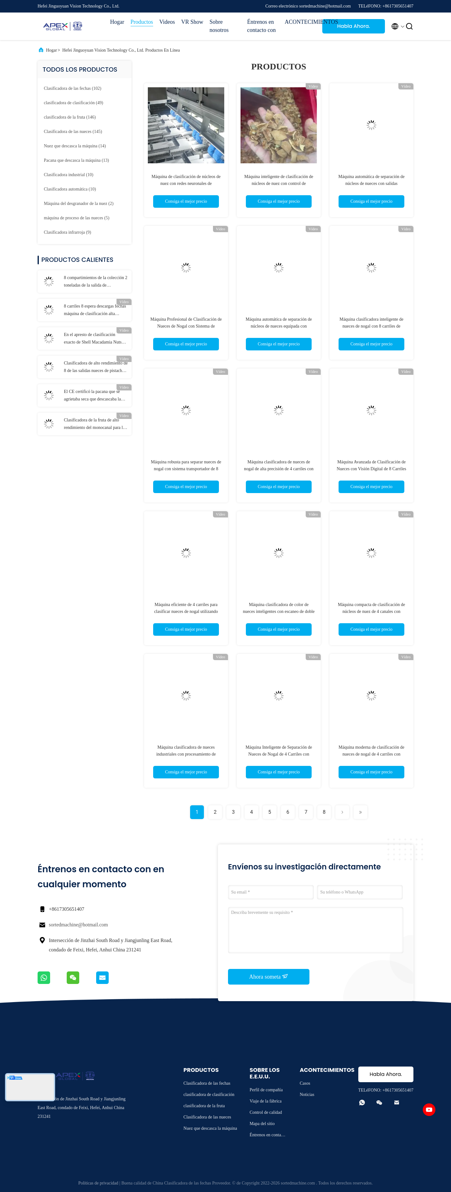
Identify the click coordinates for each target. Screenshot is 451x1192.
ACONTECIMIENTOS (300, 22)
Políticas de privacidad (98, 1183)
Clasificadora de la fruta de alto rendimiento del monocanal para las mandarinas (95, 424)
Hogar (117, 22)
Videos (167, 22)
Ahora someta (268, 976)
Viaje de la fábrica (266, 1101)
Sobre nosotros (219, 26)
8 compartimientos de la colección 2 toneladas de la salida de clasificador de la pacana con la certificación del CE (95, 282)
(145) (73, 131)
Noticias (307, 1094)
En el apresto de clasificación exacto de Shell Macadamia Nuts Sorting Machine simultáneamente (94, 339)
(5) (76, 218)
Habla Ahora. (353, 26)
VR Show (192, 22)
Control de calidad (266, 1112)
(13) (76, 160)
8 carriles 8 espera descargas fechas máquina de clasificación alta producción (95, 311)
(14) (75, 146)
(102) (72, 88)
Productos (142, 22)
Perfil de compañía (266, 1090)
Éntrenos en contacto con (261, 26)
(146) (70, 117)
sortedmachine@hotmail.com (78, 924)
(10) (68, 174)
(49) (73, 102)
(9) (67, 232)
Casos (305, 1083)
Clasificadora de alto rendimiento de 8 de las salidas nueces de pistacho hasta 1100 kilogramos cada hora (96, 367)
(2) (78, 203)
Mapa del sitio (262, 1123)
